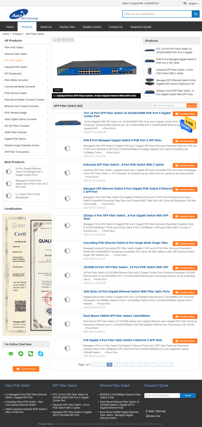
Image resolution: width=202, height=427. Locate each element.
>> (162, 364)
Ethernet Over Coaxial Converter (22, 106)
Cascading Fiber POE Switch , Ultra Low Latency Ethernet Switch (24, 403)
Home (10, 26)
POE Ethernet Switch (16, 93)
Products (27, 26)
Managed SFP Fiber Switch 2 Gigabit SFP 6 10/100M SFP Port (72, 414)
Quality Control (92, 26)
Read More (110, 128)
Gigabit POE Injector (15, 139)
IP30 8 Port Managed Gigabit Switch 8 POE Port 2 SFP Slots (176, 61)
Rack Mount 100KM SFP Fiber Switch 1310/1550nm (116, 315)
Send (188, 395)
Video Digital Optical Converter (21, 119)
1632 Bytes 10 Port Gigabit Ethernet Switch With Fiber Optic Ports (126, 291)
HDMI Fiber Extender (16, 132)
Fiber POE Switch (14, 47)
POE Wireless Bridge (16, 112)
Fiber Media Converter (16, 80)
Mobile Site (153, 416)
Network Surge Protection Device (22, 145)
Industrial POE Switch (16, 67)
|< (94, 364)
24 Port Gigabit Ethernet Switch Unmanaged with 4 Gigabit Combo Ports (29, 171)
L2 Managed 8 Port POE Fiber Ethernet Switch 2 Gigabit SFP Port (26, 396)
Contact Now (187, 113)
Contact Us (116, 26)
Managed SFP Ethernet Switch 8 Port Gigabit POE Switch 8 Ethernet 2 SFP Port (176, 82)
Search (196, 14)
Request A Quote (141, 26)
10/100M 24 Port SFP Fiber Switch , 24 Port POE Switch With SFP (125, 267)
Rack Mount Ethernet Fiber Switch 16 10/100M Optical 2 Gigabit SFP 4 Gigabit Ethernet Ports (119, 404)
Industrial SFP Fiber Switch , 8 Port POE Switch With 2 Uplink (174, 71)
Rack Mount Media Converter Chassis (24, 99)
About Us (46, 26)
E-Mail (150, 411)
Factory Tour (67, 26)
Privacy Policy (45, 424)
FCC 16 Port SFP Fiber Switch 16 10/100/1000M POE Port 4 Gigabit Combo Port (174, 50)
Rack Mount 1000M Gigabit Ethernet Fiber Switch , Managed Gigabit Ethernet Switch (119, 415)
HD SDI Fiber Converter (17, 125)
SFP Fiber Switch (14, 60)
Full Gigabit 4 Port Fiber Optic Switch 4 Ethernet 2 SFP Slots (122, 340)
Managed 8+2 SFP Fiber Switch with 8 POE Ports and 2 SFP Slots (32, 183)
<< (102, 364)
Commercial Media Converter (20, 86)
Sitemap (160, 411)
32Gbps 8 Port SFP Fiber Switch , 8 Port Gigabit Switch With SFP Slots (96, 95)
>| (170, 364)
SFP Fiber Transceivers (17, 152)
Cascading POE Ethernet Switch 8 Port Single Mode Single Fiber (125, 242)
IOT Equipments (13, 73)
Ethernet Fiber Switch (16, 54)
